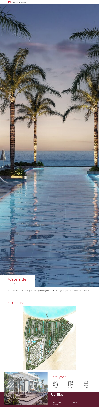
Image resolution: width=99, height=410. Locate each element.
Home (44, 2)
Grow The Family (57, 2)
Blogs (80, 2)
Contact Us (85, 2)
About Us (75, 2)
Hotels (69, 2)
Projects (49, 2)
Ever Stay (64, 2)
